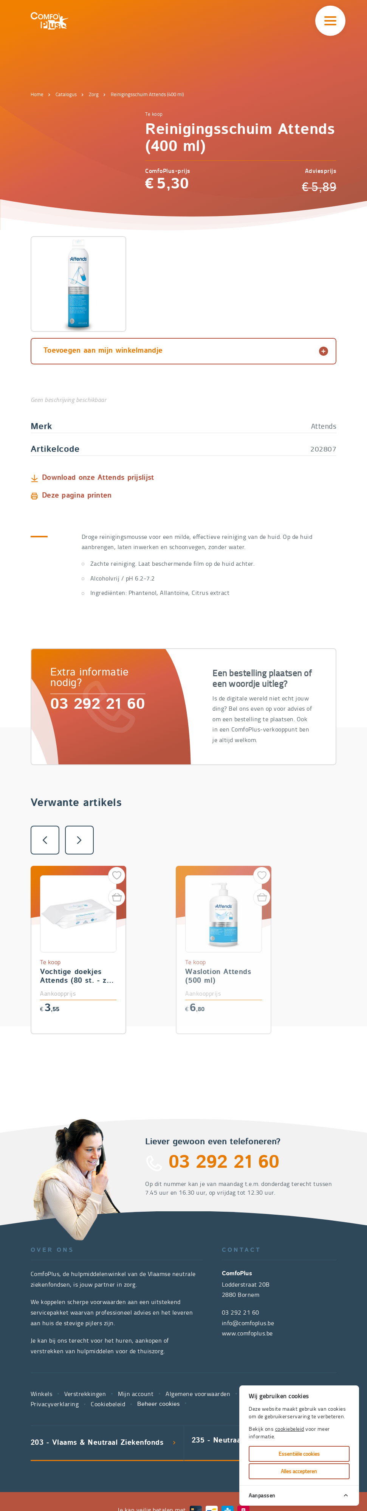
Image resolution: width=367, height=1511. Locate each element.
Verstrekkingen (85, 1298)
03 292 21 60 (97, 609)
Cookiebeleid (108, 1308)
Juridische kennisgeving (275, 1298)
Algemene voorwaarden (198, 1298)
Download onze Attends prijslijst (98, 382)
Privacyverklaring (55, 1308)
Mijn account (135, 1298)
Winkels (42, 1298)
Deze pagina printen (77, 400)
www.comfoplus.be (247, 1237)
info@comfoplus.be (248, 1227)
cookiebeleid (289, 1428)
